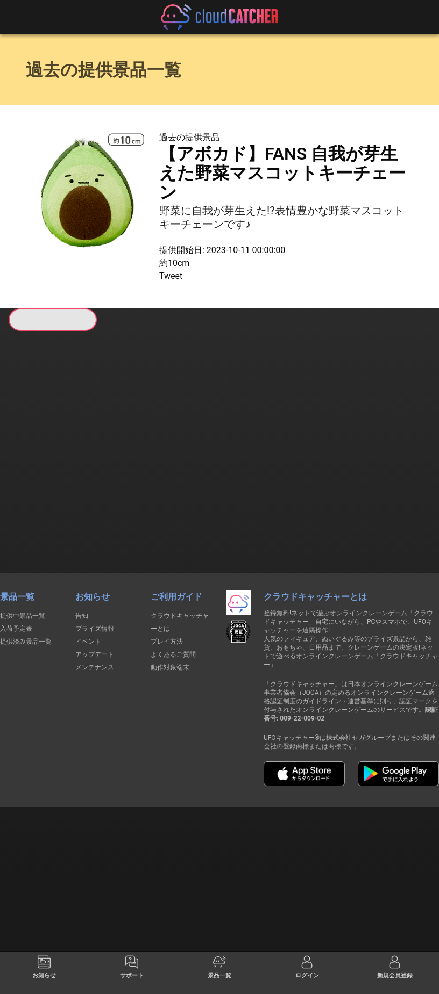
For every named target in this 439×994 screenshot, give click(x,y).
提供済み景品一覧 (26, 566)
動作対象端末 (170, 592)
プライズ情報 (94, 553)
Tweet (170, 276)
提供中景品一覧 (22, 540)
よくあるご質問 (173, 579)
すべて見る (40, 453)
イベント (88, 566)
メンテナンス (94, 592)
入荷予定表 (16, 553)
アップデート (94, 579)
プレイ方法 (167, 566)
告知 (81, 540)
